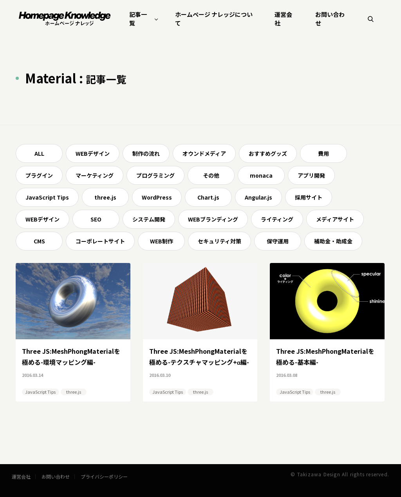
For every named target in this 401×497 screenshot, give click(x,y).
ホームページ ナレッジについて (214, 18)
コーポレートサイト (100, 241)
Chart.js (208, 197)
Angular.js (258, 197)
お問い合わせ (330, 18)
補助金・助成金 (333, 241)
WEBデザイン (93, 153)
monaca (261, 175)
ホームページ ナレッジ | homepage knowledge (65, 19)
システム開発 (148, 219)
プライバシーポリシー (104, 476)
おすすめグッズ (268, 153)
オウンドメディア (204, 153)
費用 (323, 153)
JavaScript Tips (47, 197)
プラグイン (39, 175)
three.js (105, 197)
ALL (39, 153)
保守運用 (278, 241)
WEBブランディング (213, 219)
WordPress (157, 197)
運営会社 (283, 18)
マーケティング (95, 175)
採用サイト (308, 197)
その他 (211, 175)
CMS (39, 241)
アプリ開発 (311, 175)
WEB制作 (161, 241)
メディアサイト (335, 219)
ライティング (277, 219)
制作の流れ (146, 153)
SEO (95, 219)
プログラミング (155, 175)
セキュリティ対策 (219, 241)
